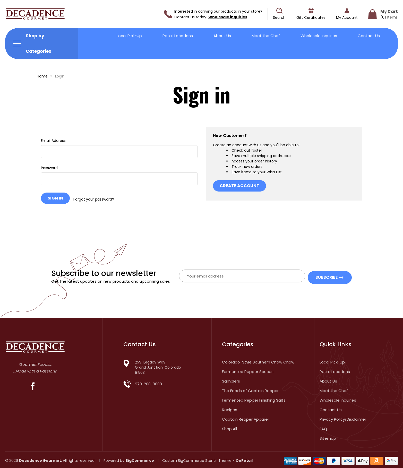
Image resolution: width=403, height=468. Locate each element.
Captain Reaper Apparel (245, 417)
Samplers (231, 379)
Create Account (239, 186)
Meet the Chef (266, 35)
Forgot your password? (93, 198)
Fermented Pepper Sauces (247, 369)
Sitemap (328, 436)
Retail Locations (177, 35)
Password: (49, 167)
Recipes (229, 407)
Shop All (229, 426)
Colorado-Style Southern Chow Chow (258, 360)
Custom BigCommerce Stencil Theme (196, 458)
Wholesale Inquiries (319, 35)
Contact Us (369, 35)
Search (279, 17)
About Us (222, 35)
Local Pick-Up (129, 35)
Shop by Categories (38, 43)
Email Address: (53, 140)
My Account (347, 17)
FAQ (323, 426)
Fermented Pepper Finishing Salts (254, 398)
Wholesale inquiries (227, 17)
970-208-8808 (148, 382)
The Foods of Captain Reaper (250, 388)
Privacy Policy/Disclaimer (343, 417)
